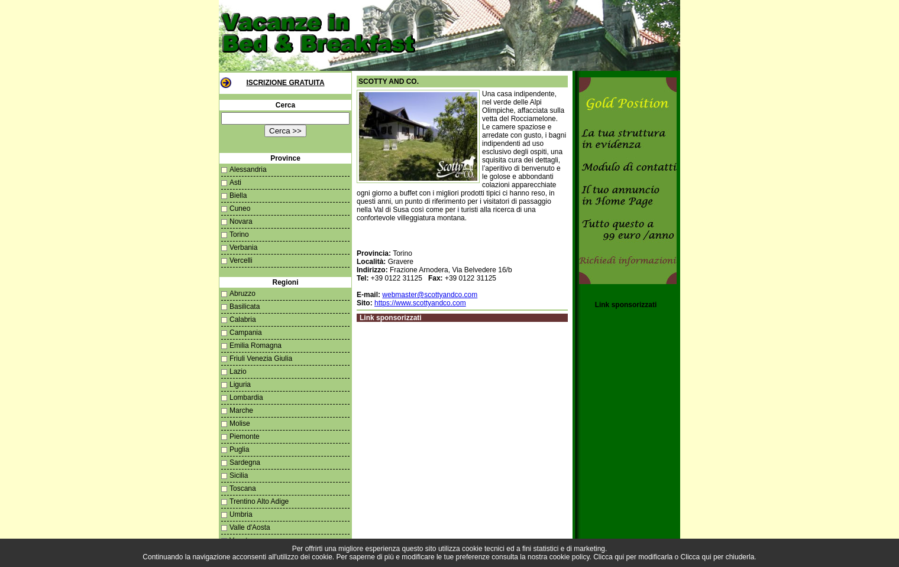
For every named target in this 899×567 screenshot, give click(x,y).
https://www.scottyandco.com (420, 303)
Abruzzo (242, 293)
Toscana (242, 488)
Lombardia (246, 397)
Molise (239, 423)
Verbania (243, 247)
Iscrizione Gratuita (285, 83)
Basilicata (244, 306)
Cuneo (239, 208)
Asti (235, 182)
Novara (241, 221)
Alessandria (248, 169)
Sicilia (238, 475)
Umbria (241, 514)
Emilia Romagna (255, 345)
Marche (241, 410)
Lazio (238, 371)
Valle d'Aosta (249, 527)
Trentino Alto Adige (259, 501)
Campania (245, 332)
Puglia (239, 449)
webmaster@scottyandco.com (429, 295)
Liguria (240, 384)
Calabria (242, 319)
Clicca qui (608, 557)
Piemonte (244, 436)
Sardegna (244, 462)
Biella (238, 195)
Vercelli (241, 260)
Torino (239, 234)
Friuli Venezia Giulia (260, 358)
